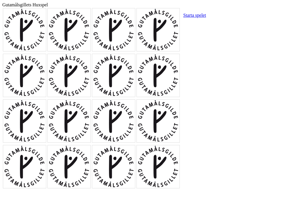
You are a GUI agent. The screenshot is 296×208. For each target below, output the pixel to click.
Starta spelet (194, 15)
